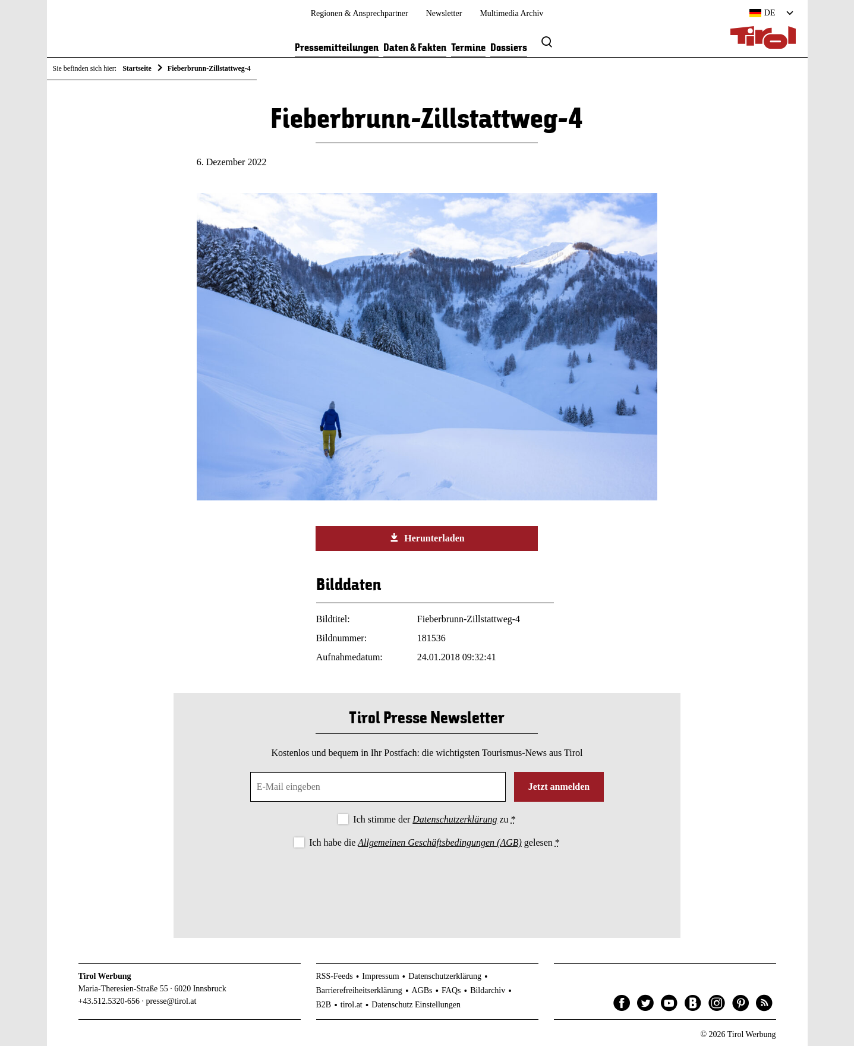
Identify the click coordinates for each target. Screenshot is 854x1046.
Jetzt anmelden (559, 787)
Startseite (137, 68)
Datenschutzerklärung (454, 819)
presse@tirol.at (171, 1001)
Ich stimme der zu (434, 819)
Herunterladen (426, 538)
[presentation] (426, 883)
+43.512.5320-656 (109, 1001)
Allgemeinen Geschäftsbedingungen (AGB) (439, 842)
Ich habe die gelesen (434, 842)
